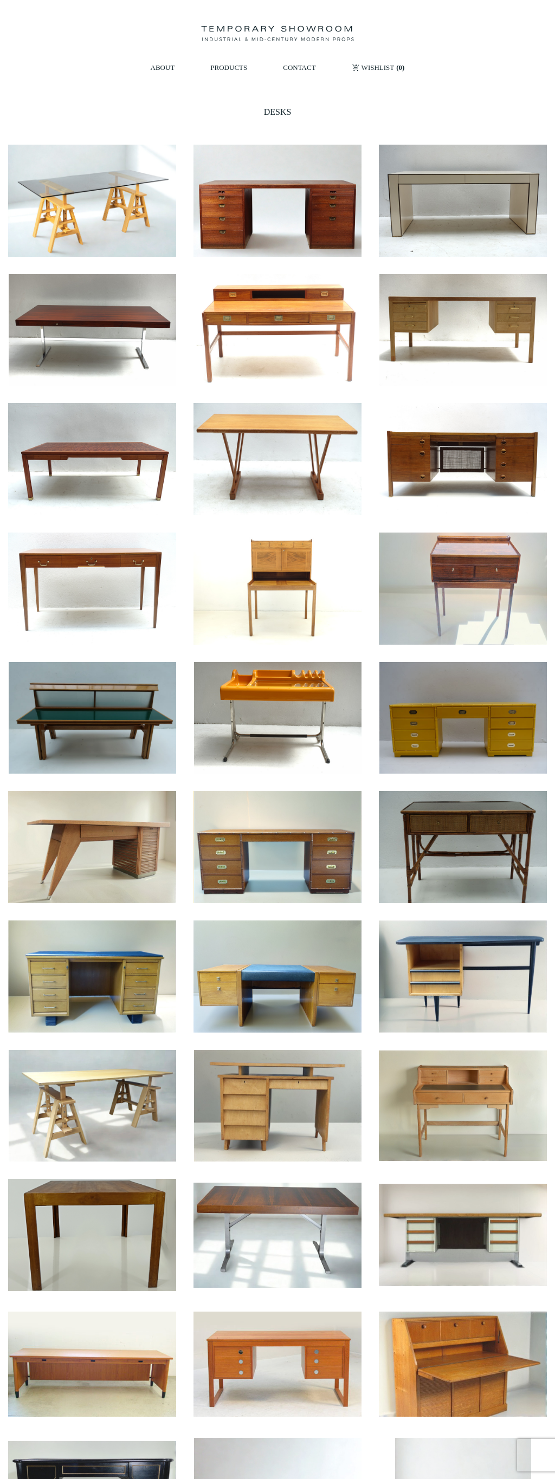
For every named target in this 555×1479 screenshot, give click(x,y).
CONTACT (299, 67)
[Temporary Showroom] (277, 33)
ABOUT (163, 67)
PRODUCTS (228, 67)
